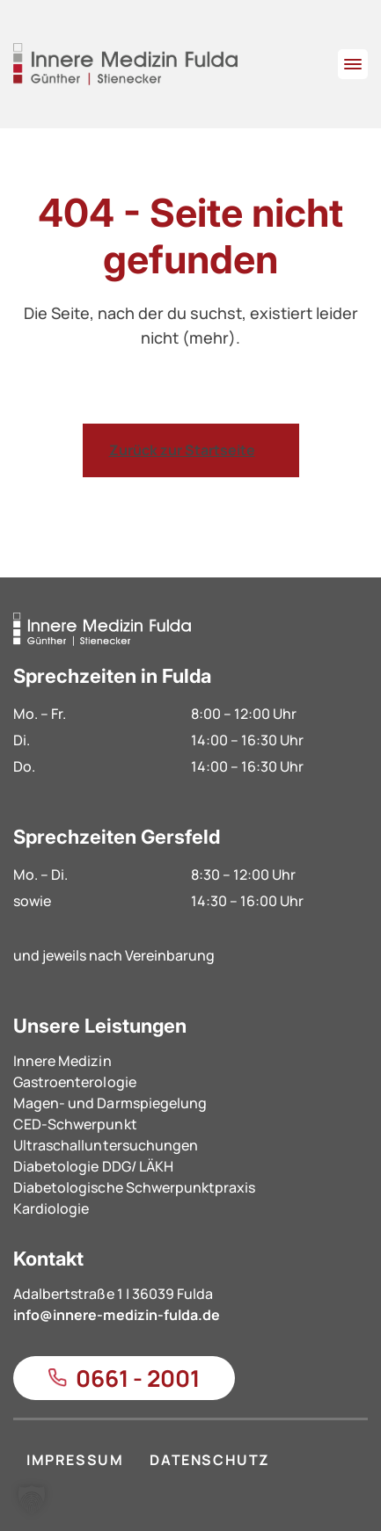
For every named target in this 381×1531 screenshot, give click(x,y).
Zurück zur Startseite (182, 450)
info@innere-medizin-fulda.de (116, 1314)
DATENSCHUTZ (210, 1459)
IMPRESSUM (74, 1459)
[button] (31, 1499)
